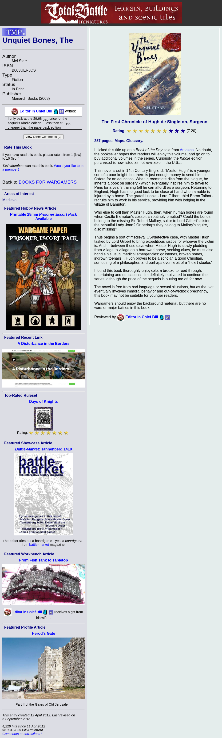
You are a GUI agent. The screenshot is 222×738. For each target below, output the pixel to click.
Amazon (187, 150)
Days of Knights (43, 402)
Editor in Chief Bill (36, 111)
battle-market (39, 544)
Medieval (9, 200)
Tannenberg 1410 (43, 449)
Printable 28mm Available (43, 216)
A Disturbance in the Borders (44, 344)
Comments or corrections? (22, 734)
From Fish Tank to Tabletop (43, 560)
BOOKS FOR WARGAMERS (48, 182)
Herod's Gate (43, 633)
